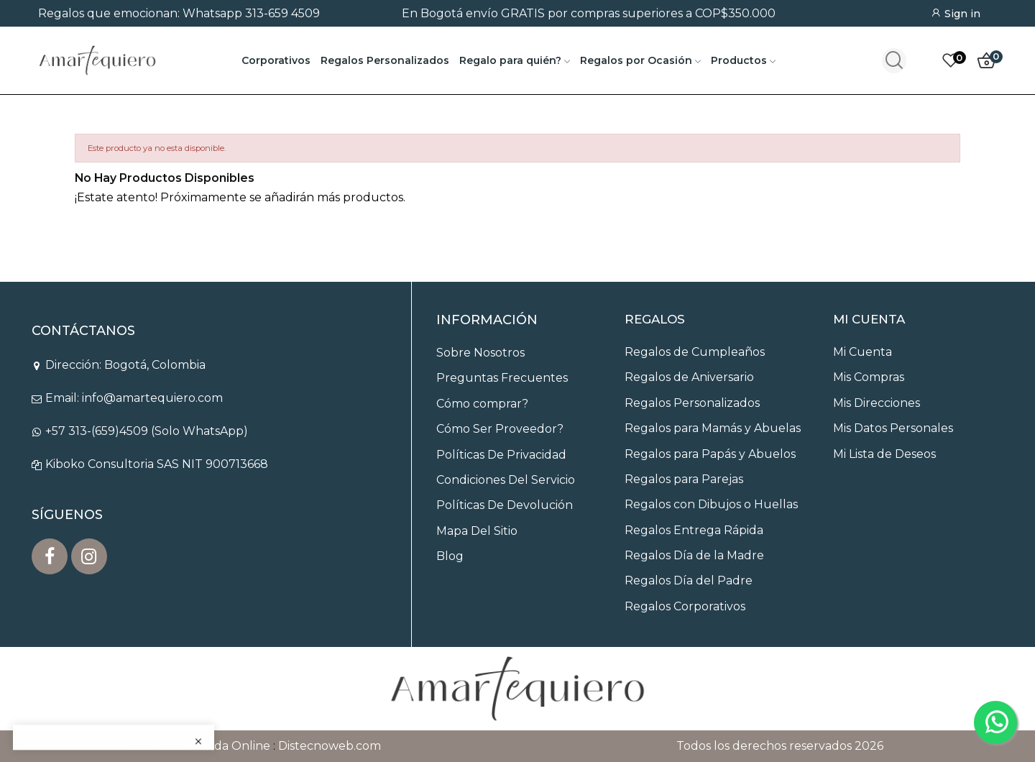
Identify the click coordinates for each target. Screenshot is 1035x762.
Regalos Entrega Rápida (694, 530)
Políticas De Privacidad (501, 455)
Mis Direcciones (876, 403)
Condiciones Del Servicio (505, 480)
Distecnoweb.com (329, 746)
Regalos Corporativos (685, 606)
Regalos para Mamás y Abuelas (713, 428)
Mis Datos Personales (893, 428)
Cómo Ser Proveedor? (500, 429)
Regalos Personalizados (692, 403)
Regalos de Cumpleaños (695, 352)
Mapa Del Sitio (477, 531)
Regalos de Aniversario (689, 377)
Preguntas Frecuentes (502, 378)
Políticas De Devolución (504, 505)
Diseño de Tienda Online (199, 746)
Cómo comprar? (482, 403)
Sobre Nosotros (480, 352)
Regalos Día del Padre (689, 580)
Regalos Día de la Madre (694, 555)
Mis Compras (868, 377)
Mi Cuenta (862, 352)
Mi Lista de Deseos (884, 454)
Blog (450, 556)
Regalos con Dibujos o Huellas (711, 504)
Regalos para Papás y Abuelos (710, 454)
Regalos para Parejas (684, 479)
